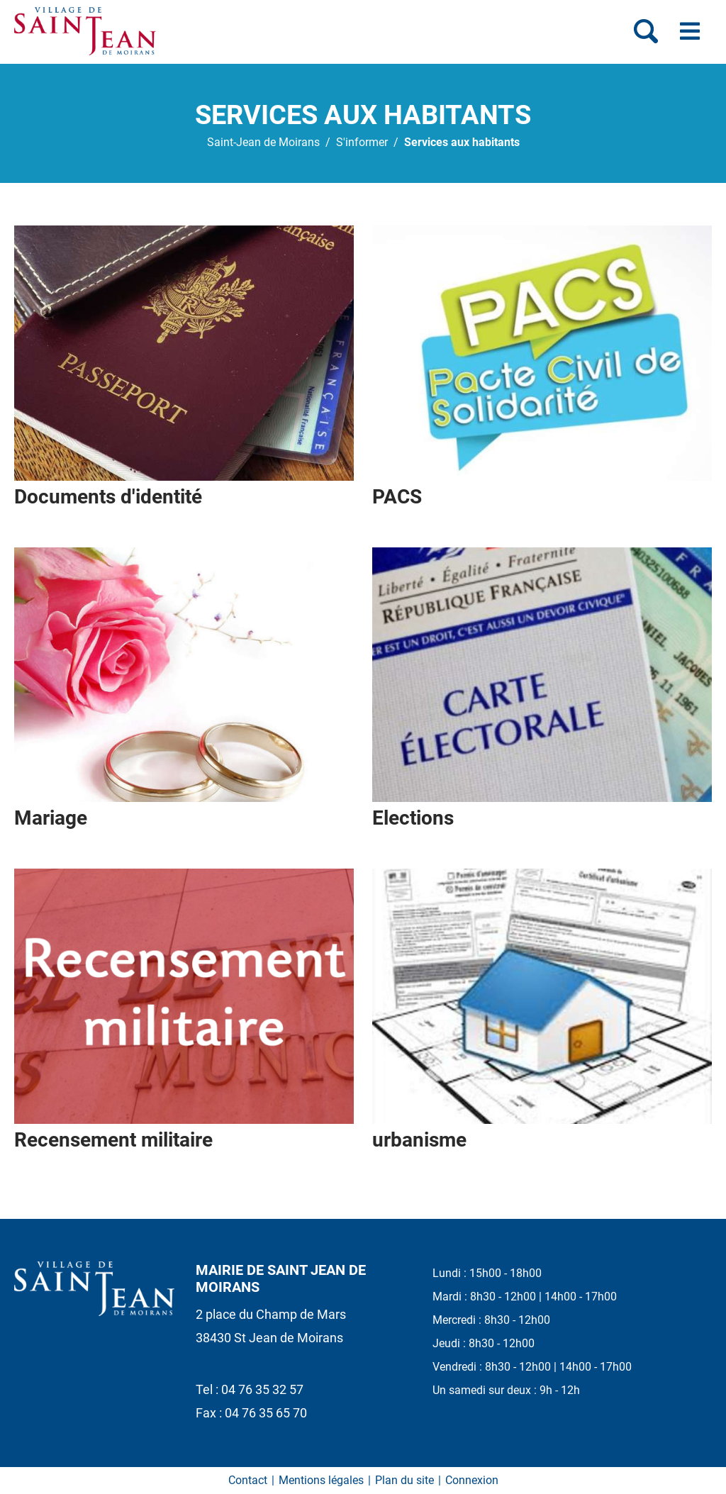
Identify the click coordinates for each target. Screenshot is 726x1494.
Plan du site (404, 1480)
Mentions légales (321, 1480)
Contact (247, 1480)
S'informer (362, 142)
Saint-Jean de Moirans (263, 142)
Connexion (471, 1480)
